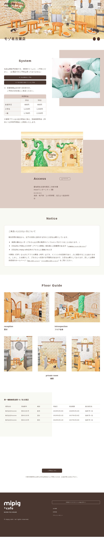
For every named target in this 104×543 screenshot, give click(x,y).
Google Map (62, 182)
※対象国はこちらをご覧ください (81, 249)
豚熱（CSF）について (36, 267)
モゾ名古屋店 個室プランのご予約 (25, 85)
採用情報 (56, 519)
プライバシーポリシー (60, 522)
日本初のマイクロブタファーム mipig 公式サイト (75, 509)
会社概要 (56, 516)
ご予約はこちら (52, 477)
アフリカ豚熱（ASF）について (59, 267)
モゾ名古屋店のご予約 (25, 78)
